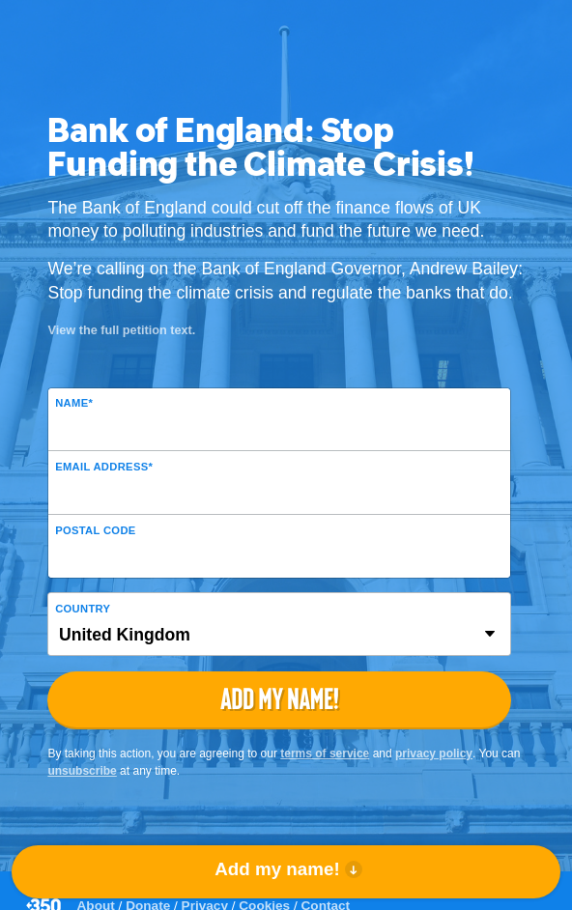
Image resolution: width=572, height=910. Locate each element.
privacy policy (433, 753)
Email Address (104, 466)
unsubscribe (81, 771)
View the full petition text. (121, 330)
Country (82, 608)
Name (74, 403)
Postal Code (95, 530)
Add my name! (276, 869)
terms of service (324, 753)
